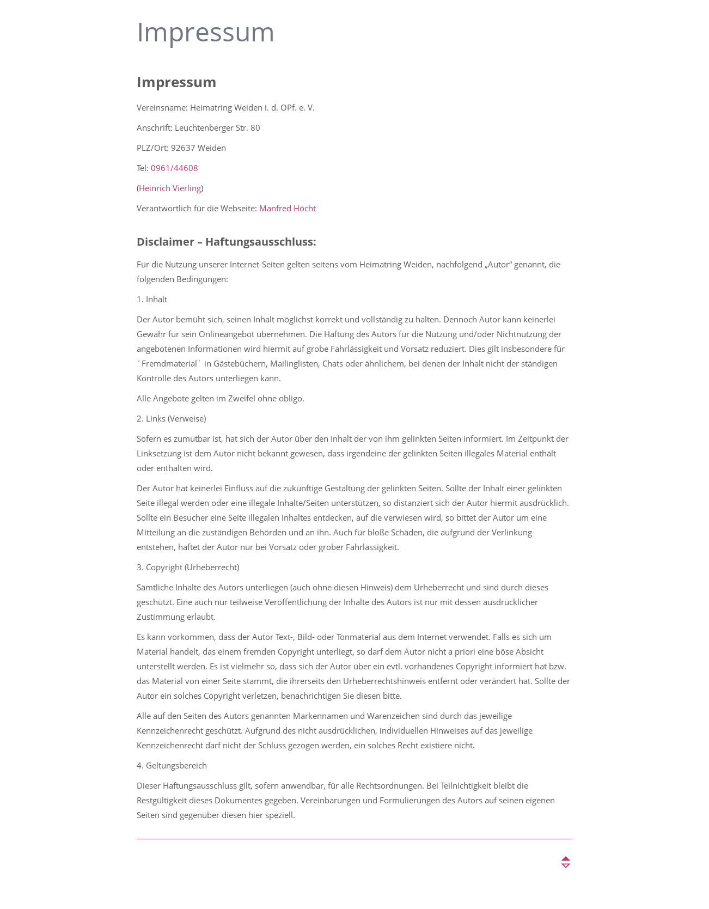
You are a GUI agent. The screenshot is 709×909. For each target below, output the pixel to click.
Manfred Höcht (287, 208)
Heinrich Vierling (170, 187)
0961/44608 (174, 167)
